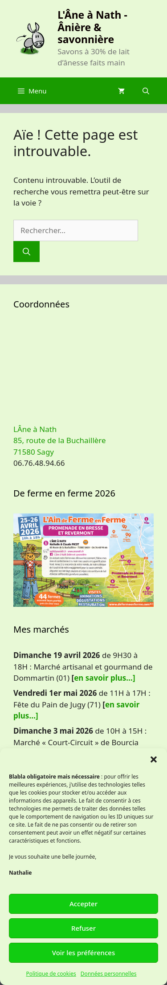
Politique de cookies (51, 973)
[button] (153, 759)
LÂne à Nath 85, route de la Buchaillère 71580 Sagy (59, 440)
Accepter (83, 903)
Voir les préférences (83, 952)
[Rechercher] (26, 251)
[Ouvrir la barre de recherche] (146, 90)
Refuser (83, 928)
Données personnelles (109, 973)
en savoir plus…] (104, 678)
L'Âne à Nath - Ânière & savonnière (92, 27)
